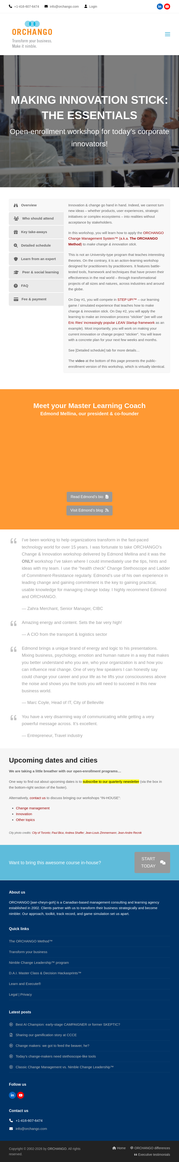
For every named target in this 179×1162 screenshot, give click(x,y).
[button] (167, 34)
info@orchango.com (31, 1129)
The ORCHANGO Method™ (31, 941)
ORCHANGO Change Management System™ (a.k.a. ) (116, 238)
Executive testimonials (152, 1154)
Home (119, 1148)
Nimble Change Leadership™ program (39, 962)
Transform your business (28, 952)
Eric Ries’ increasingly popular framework (111, 323)
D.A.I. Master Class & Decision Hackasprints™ (45, 973)
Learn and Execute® (25, 984)
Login (93, 6)
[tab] (36, 205)
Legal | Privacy (20, 994)
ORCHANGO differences (150, 1148)
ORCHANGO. (57, 1149)
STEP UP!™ (127, 299)
